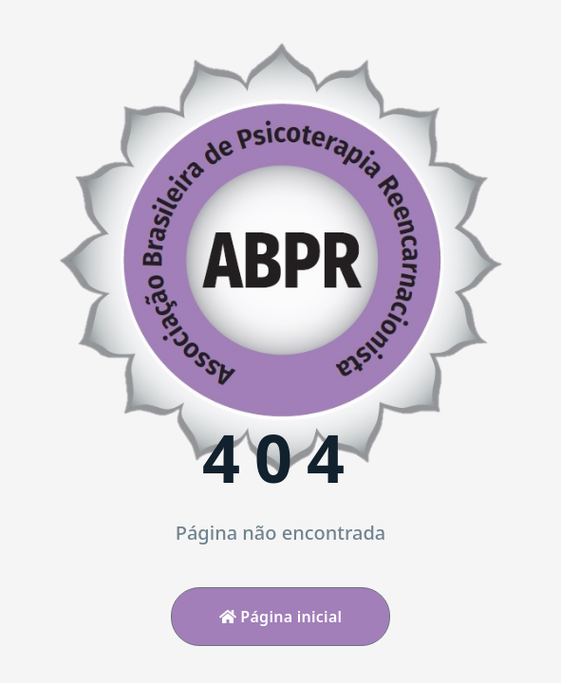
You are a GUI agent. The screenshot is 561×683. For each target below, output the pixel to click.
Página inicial (281, 616)
